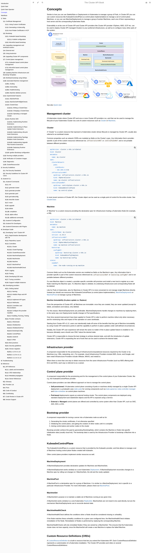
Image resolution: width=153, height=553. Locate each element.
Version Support (9, 399)
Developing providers (11, 285)
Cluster (12, 246)
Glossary (7, 381)
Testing (9, 273)
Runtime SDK (12, 119)
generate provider (12, 190)
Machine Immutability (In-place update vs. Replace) (67, 300)
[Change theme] (38, 2)
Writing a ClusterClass (17, 108)
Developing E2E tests (14, 276)
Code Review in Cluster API (13, 396)
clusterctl (12, 337)
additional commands (14, 217)
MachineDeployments (124, 292)
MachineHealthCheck (16, 267)
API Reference (9, 366)
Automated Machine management (15, 81)
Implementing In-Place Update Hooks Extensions (17, 128)
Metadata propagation (14, 375)
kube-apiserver (111, 389)
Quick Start (4, 6)
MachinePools (12, 99)
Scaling (10, 84)
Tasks (3, 18)
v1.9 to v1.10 (14, 352)
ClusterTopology (15, 249)
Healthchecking (12, 90)
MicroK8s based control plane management (16, 69)
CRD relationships (13, 372)
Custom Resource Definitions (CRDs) (68, 535)
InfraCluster (13, 322)
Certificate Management (12, 21)
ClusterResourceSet (11, 164)
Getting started (11, 288)
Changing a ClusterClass (18, 111)
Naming (12, 291)
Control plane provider (60, 371)
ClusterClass (11, 105)
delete (9, 208)
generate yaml (11, 193)
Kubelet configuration (16, 39)
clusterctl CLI (6, 179)
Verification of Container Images (15, 158)
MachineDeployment (16, 255)
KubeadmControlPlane (60, 443)
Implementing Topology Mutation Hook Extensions (17, 138)
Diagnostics (8, 161)
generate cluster (12, 187)
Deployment (94, 469)
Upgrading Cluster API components (15, 56)
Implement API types (16, 299)
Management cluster (59, 113)
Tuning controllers (12, 279)
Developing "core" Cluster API (14, 232)
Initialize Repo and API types (17, 295)
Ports (6, 387)
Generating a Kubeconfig (15, 27)
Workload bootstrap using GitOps (15, 78)
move (9, 202)
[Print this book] (146, 2)
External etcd (8, 50)
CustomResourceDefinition (58, 540)
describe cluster (12, 199)
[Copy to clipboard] (134, 148)
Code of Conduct (10, 390)
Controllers (10, 243)
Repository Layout (13, 240)
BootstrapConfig (15, 331)
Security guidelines (13, 346)
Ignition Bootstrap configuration (17, 152)
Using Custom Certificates (15, 24)
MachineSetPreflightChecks (16, 102)
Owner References (13, 378)
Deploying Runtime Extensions (16, 148)
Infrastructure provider (60, 347)
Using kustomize (9, 53)
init (8, 184)
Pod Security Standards (12, 170)
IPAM (11, 340)
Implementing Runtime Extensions (17, 123)
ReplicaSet (88, 501)
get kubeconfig (11, 196)
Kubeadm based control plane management (16, 63)
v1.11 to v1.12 (14, 358)
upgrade (9, 205)
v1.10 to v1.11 (14, 354)
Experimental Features (12, 96)
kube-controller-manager (126, 389)
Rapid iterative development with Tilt (16, 236)
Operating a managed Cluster (17, 115)
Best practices (11, 343)
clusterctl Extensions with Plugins (15, 226)
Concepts (4, 12)
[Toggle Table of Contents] (33, 2)
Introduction (4, 3)
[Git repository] (149, 2)
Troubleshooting (7, 360)
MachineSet (13, 258)
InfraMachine (14, 325)
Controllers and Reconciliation (14, 307)
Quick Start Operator (7, 9)
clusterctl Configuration (11, 220)
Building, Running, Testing (18, 316)
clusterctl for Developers (12, 223)
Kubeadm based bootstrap (15, 36)
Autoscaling (11, 87)
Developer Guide (7, 229)
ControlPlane (14, 334)
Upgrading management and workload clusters (13, 46)
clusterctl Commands (11, 181)
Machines (111, 121)
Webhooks (13, 302)
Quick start (57, 105)
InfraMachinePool (15, 328)
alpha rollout (11, 214)
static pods (78, 389)
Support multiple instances (15, 282)
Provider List (8, 384)
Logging (9, 270)
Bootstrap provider (58, 412)
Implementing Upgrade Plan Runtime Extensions (17, 143)
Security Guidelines (8, 167)
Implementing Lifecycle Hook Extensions (17, 133)
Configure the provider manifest (16, 312)
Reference (5, 364)
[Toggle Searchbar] (42, 2)
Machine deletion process (15, 93)
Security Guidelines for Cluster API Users (15, 174)
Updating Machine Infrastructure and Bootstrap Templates (16, 74)
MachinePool (14, 264)
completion (11, 211)
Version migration (12, 349)
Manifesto (4, 15)
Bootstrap (7, 33)
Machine (12, 261)
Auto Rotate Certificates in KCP (17, 30)
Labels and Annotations (14, 369)
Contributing (8, 393)
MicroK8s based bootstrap (15, 42)
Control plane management (13, 59)
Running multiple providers (13, 155)
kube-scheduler (59, 391)
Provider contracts (13, 319)
